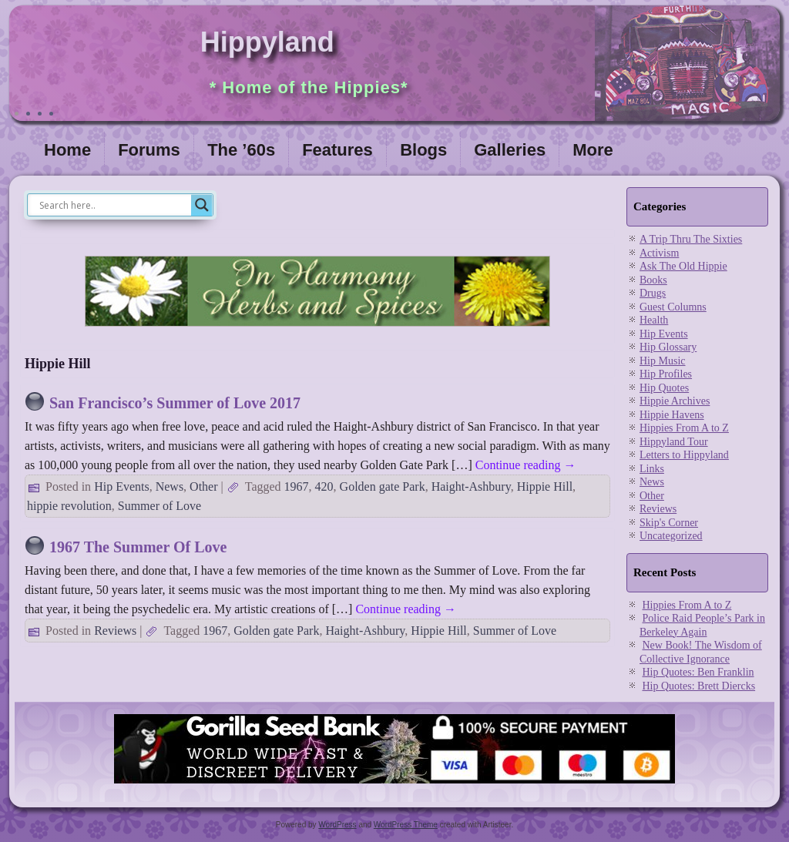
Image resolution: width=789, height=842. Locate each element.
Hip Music (663, 361)
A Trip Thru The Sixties (691, 239)
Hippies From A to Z (684, 428)
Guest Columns (673, 307)
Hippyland (267, 42)
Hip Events (121, 486)
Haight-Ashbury (471, 486)
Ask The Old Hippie (683, 266)
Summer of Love (159, 505)
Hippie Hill (544, 486)
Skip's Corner (669, 522)
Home (67, 149)
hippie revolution (69, 505)
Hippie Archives (675, 401)
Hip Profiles (666, 374)
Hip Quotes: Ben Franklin (698, 672)
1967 (296, 486)
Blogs (423, 149)
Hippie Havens (672, 415)
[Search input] (113, 205)
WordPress (337, 824)
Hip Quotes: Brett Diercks (699, 686)
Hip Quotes (664, 388)
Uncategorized (671, 536)
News (169, 486)
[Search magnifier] (202, 205)
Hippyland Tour (674, 442)
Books (653, 280)
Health (654, 320)
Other (203, 486)
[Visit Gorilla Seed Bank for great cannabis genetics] (394, 784)
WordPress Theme (406, 824)
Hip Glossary (668, 347)
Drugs (653, 293)
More (592, 149)
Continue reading (525, 464)
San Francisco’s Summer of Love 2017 (174, 402)
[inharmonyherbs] (317, 330)
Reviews (115, 630)
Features (337, 149)
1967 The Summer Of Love (138, 546)
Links (652, 469)
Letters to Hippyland (684, 455)
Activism (659, 253)
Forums (149, 149)
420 (324, 486)
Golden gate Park (382, 486)
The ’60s (241, 149)
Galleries (510, 149)
